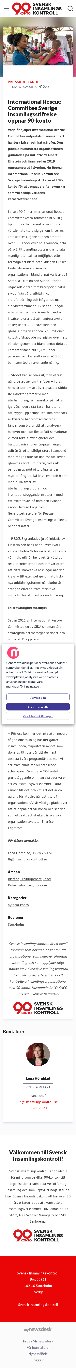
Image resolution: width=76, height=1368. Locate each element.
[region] (38, 684)
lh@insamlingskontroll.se (38, 1102)
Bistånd (13, 879)
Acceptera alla (38, 707)
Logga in (38, 1360)
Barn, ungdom (36, 885)
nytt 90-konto (18, 905)
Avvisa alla (38, 697)
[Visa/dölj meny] (6, 8)
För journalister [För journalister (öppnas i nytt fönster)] (38, 1347)
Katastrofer (16, 885)
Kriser (47, 879)
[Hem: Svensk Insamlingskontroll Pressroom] (37, 8)
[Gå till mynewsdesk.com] (38, 1329)
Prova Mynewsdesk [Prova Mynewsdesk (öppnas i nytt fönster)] (38, 1341)
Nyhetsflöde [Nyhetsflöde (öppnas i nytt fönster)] (38, 1353)
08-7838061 (38, 1108)
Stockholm (16, 924)
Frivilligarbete (31, 879)
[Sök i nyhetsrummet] (70, 9)
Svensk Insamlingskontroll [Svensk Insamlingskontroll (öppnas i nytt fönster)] (38, 1304)
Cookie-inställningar (38, 716)
